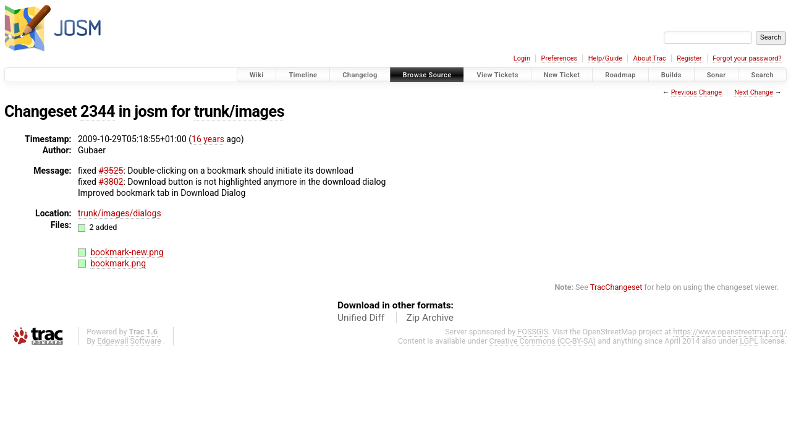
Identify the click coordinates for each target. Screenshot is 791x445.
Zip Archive (430, 317)
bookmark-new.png (127, 252)
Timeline (303, 75)
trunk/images (239, 112)
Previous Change (696, 92)
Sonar (716, 75)
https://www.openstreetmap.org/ (730, 331)
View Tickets (497, 75)
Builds (671, 75)
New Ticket (562, 75)
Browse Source (427, 75)
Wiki (257, 75)
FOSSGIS (532, 331)
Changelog (359, 75)
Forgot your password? (747, 58)
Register (689, 58)
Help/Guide (605, 58)
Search (762, 75)
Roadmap (620, 75)
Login (522, 58)
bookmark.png (118, 263)
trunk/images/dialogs (119, 213)
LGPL (749, 340)
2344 (97, 112)
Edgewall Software (129, 340)
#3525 (110, 171)
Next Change (753, 92)
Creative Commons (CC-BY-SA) (542, 340)
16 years (208, 139)
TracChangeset (616, 287)
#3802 (110, 182)
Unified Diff (360, 317)
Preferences (559, 58)
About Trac (649, 58)
